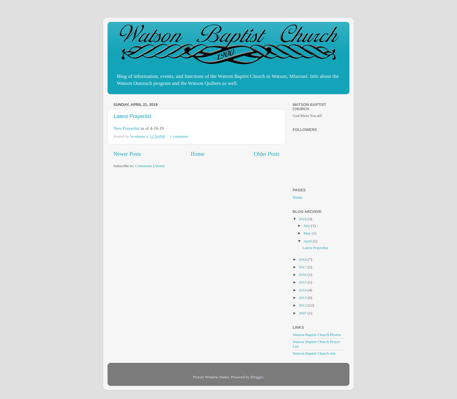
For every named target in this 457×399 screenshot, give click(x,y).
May (307, 233)
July (307, 225)
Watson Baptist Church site (314, 353)
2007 (303, 313)
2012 (303, 305)
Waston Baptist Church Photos (317, 334)
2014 (303, 290)
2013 (303, 297)
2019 (303, 219)
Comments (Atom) (150, 166)
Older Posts (267, 154)
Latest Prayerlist (132, 116)
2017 (303, 267)
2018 (303, 259)
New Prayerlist (127, 128)
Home (197, 154)
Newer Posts (127, 154)
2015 (303, 282)
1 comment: (180, 136)
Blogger (257, 377)
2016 (303, 274)
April (308, 241)
